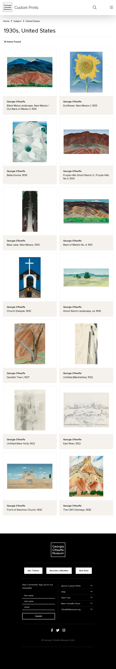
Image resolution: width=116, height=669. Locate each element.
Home (6, 21)
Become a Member (59, 570)
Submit (38, 616)
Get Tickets (33, 570)
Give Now (84, 570)
